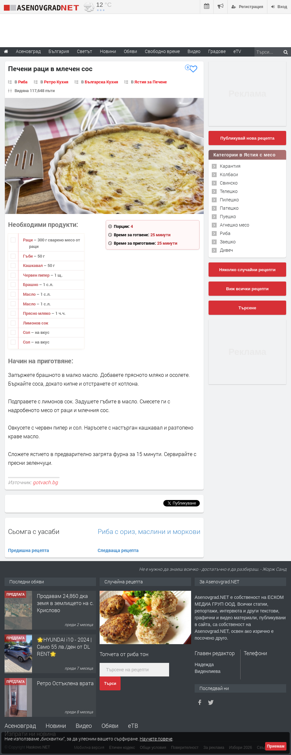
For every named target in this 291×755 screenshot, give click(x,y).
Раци (28, 240)
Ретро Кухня (56, 82)
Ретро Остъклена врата (65, 683)
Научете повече (156, 739)
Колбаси (229, 174)
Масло (30, 294)
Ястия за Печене (151, 82)
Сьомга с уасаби (33, 531)
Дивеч (226, 250)
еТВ (133, 725)
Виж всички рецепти (247, 288)
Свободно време (162, 51)
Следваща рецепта (118, 550)
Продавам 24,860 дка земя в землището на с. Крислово (65, 603)
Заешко (228, 242)
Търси (110, 683)
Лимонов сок (35, 323)
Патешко (229, 208)
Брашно (31, 284)
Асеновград (20, 725)
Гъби (28, 256)
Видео (84, 725)
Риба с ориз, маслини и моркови (149, 531)
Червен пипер (36, 275)
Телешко (229, 191)
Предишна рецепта (28, 550)
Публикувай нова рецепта (247, 138)
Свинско (229, 183)
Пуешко (228, 216)
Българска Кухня (101, 82)
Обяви (110, 725)
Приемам (276, 746)
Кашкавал (33, 265)
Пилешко (229, 200)
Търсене (247, 307)
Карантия (230, 166)
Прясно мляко (37, 313)
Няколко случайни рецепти (247, 269)
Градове (217, 51)
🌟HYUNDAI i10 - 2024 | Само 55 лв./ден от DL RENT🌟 (64, 646)
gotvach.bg (45, 482)
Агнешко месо (234, 225)
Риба (22, 82)
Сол (27, 332)
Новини (108, 51)
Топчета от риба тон (124, 654)
